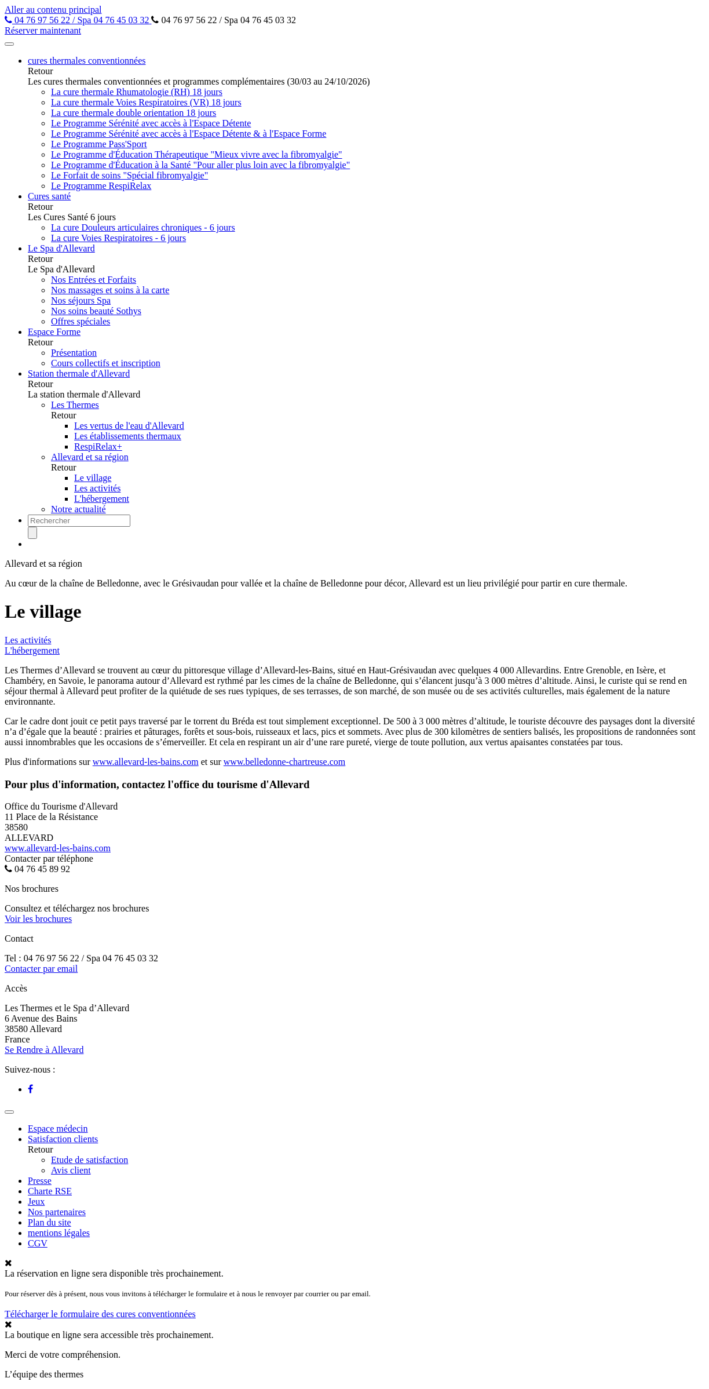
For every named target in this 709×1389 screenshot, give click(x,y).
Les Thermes (75, 405)
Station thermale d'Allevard (79, 373)
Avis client (71, 1170)
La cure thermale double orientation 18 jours (133, 113)
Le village (92, 478)
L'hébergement (101, 499)
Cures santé (49, 196)
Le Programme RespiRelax (101, 186)
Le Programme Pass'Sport (99, 144)
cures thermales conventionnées (86, 60)
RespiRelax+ (98, 446)
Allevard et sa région (90, 457)
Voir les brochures (38, 919)
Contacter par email (41, 969)
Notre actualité (78, 509)
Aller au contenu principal (53, 9)
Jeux (36, 1201)
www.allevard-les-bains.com (146, 762)
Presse (40, 1181)
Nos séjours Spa (81, 300)
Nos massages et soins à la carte (110, 290)
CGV (37, 1243)
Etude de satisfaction (89, 1160)
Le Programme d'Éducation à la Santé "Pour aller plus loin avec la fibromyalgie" (200, 165)
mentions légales (59, 1233)
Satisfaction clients (63, 1139)
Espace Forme (54, 332)
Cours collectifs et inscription (105, 363)
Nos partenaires (57, 1212)
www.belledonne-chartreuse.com (284, 762)
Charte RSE (50, 1191)
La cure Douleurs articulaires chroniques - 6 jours (143, 227)
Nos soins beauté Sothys (96, 311)
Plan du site (49, 1222)
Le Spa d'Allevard (61, 248)
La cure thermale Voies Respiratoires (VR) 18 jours (146, 102)
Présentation (74, 353)
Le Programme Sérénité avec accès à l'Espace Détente (151, 123)
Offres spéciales (80, 321)
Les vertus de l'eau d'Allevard (129, 426)
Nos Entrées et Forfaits (93, 280)
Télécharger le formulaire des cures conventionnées (100, 1314)
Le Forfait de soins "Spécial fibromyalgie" (129, 175)
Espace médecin (58, 1128)
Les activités (97, 488)
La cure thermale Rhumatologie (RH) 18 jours (136, 92)
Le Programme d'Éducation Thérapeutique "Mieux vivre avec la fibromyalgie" (196, 154)
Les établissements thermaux (127, 436)
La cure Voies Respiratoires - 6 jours (118, 238)
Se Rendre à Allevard (44, 1050)
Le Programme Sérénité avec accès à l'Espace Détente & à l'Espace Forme (188, 133)
